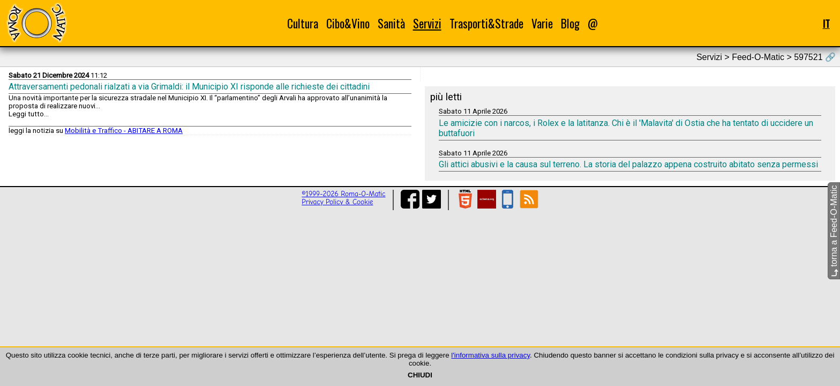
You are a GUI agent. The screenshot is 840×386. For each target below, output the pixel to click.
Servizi (427, 23)
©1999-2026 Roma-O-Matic (343, 194)
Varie (542, 23)
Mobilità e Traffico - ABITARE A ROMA (124, 131)
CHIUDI (420, 375)
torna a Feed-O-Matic (833, 231)
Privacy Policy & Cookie (337, 202)
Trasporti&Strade (486, 23)
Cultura (302, 23)
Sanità (391, 23)
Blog (570, 23)
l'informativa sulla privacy (490, 355)
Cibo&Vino (348, 23)
